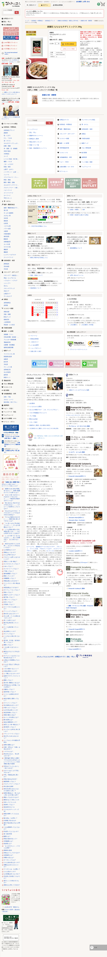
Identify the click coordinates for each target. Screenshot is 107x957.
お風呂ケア (7, 293)
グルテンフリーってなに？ (12, 784)
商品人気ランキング (35, 142)
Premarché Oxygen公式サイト (77, 629)
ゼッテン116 (50, 551)
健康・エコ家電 (64, 143)
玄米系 (6, 218)
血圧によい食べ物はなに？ (12, 724)
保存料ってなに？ (9, 804)
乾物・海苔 (7, 167)
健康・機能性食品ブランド (12, 208)
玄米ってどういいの (10, 802)
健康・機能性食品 (65, 129)
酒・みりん (85, 124)
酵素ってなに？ (8, 680)
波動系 (6, 359)
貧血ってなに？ (8, 592)
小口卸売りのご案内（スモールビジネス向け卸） (44, 428)
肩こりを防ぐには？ (10, 620)
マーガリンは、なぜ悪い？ (12, 869)
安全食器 (6, 266)
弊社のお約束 (33, 419)
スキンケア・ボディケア (67, 134)
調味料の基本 (8, 850)
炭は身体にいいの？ (10, 631)
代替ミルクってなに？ (10, 707)
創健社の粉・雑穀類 (86, 20)
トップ (27, 20)
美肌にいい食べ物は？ (10, 561)
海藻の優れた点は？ (10, 715)
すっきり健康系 (8, 213)
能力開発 (84, 152)
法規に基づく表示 (35, 351)
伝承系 (6, 223)
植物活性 (6, 319)
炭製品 (84, 134)
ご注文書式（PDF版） (87, 325)
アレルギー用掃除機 (10, 339)
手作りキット (8, 198)
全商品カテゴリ (64, 119)
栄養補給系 (7, 241)
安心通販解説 (8, 25)
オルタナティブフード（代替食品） (12, 185)
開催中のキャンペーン (36, 135)
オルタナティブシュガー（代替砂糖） (12, 143)
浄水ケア (6, 291)
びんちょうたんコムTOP (45, 656)
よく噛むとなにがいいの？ (12, 673)
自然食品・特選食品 (37, 20)
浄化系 (6, 364)
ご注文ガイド (34, 342)
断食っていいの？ (9, 576)
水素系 (6, 231)
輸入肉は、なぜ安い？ (10, 818)
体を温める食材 (8, 786)
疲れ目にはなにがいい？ (11, 613)
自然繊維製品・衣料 (66, 157)
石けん (6, 286)
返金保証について (35, 288)
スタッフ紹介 (33, 422)
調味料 (6, 133)
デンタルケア (8, 296)
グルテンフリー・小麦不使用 (12, 187)
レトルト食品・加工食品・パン (12, 159)
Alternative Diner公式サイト (76, 517)
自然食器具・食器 (87, 129)
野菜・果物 (7, 180)
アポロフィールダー (46, 548)
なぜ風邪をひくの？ (10, 550)
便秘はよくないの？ (10, 552)
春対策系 (6, 236)
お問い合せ (86, 1)
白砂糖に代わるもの (10, 820)
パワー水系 (7, 228)
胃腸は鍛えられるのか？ (11, 581)
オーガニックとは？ (10, 860)
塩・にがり (7, 135)
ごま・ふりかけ (8, 164)
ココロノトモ (64, 152)
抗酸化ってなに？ (9, 689)
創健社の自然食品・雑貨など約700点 (68, 20)
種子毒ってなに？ (9, 597)
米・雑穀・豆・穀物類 (10, 148)
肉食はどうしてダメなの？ (12, 853)
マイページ (33, 335)
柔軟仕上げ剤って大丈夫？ (12, 885)
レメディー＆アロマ (10, 254)
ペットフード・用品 (10, 412)
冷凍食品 (6, 154)
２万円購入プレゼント (10, 45)
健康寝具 (84, 157)
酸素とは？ (7, 836)
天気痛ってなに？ (9, 604)
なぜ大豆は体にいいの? (11, 710)
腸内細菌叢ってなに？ (10, 573)
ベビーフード (8, 190)
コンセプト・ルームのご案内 (77, 452)
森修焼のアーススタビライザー (45, 546)
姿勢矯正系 (7, 369)
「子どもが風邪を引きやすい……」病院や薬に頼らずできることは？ (12, 519)
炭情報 (6, 305)
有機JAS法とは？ (9, 857)
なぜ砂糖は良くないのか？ (12, 874)
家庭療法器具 (8, 356)
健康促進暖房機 (8, 347)
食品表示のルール (9, 807)
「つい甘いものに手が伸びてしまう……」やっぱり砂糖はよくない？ (12, 525)
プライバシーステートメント (78, 349)
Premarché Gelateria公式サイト (77, 476)
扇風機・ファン (8, 334)
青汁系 (6, 210)
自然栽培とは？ (8, 855)
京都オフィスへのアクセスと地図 (79, 390)
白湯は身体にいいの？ (10, 671)
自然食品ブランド (50, 20)
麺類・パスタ (8, 161)
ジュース (6, 174)
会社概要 (79, 1)
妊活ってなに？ (8, 602)
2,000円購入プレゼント (11, 42)
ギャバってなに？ (9, 634)
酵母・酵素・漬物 (9, 182)
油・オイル (7, 140)
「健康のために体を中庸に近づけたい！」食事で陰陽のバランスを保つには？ (12, 490)
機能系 (6, 249)
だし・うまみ (8, 138)
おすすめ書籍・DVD (10, 418)
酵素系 (6, 239)
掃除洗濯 (6, 311)
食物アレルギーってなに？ (12, 595)
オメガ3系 (7, 244)
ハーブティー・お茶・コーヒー (12, 172)
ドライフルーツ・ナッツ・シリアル (12, 177)
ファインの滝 (34, 548)
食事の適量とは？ (9, 745)
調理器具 (6, 264)
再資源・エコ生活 (9, 325)
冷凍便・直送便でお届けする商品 (79, 215)
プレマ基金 (32, 416)
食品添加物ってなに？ (10, 712)
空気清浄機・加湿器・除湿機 (12, 337)
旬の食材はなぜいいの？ (11, 705)
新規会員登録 (34, 339)
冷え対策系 (7, 372)
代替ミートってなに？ (10, 599)
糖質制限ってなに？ (10, 781)
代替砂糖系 (7, 234)
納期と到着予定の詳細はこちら (39, 257)
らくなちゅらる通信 (35, 406)
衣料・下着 (7, 397)
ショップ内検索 (7, 10)
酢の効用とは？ (8, 719)
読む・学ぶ (32, 132)
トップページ (33, 129)
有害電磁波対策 (64, 148)
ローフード (7, 195)
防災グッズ (7, 317)
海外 (83, 209)
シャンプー (7, 283)
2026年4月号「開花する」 (12, 907)
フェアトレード (86, 166)
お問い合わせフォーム (76, 275)
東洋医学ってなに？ (10, 727)
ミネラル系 (7, 226)
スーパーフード (8, 193)
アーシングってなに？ (10, 611)
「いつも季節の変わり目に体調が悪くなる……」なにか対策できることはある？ (12, 531)
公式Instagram (83, 562)
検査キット (7, 377)
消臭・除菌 (7, 314)
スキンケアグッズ (9, 288)
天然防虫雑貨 (86, 138)
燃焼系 (6, 221)
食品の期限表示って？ (10, 722)
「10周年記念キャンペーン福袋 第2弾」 (12, 444)
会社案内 (32, 403)
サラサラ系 (7, 247)
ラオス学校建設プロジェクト (38, 413)
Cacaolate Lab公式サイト (76, 551)
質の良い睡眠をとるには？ (12, 682)
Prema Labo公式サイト (75, 649)
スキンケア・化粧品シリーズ (12, 275)
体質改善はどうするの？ (11, 587)
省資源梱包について (76, 248)
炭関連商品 (7, 302)
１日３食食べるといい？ (11, 668)
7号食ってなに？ (9, 571)
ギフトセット (64, 171)
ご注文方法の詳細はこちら (38, 226)
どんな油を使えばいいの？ (12, 862)
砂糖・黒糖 (7, 146)
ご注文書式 (73, 325)
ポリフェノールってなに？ (12, 590)
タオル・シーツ (8, 399)
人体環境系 (7, 322)
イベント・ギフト (9, 422)
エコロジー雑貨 (64, 138)
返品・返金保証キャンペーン (38, 148)
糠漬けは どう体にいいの (11, 800)
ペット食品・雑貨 (87, 162)
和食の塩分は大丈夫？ (10, 779)
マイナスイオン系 (9, 354)
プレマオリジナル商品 (88, 119)
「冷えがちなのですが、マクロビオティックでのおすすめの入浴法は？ (12, 512)
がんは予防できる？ (10, 555)
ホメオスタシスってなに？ (12, 564)
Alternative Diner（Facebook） (77, 520)
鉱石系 (6, 362)
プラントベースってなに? (11, 733)
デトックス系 (8, 367)
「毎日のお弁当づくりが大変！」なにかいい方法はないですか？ (12, 545)
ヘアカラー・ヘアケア (10, 280)
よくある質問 (34, 345)
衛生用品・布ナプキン (10, 402)
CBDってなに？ (8, 566)
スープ (6, 156)
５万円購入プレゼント (10, 49)
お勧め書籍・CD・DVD (67, 166)
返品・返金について (36, 275)
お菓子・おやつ (8, 169)
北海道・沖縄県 (74, 209)
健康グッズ (85, 143)
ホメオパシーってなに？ (11, 569)
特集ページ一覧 (34, 145)
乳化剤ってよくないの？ (11, 831)
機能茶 (6, 252)
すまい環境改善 (86, 148)
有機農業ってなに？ (10, 578)
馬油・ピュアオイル (10, 278)
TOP (95, 947)
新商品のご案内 (34, 138)
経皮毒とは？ (8, 843)
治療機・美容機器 (9, 345)
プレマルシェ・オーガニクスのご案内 (79, 426)
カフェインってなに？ (10, 703)
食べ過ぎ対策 (8, 834)
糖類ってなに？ (8, 645)
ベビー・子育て (64, 162)
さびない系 (7, 215)
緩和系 (6, 375)
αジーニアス (30, 546)
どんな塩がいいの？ (10, 871)
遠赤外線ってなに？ (10, 692)
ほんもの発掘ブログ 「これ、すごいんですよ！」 (44, 409)
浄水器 (6, 269)
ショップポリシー (35, 348)
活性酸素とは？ (8, 841)
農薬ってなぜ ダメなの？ (11, 797)
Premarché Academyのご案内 (77, 588)
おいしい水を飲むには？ (11, 717)
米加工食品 (7, 151)
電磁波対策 (7, 342)
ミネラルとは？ (8, 751)
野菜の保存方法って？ (10, 839)
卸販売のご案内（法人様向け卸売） (40, 425)
